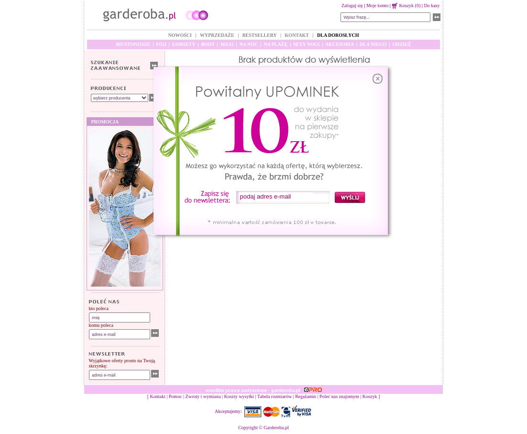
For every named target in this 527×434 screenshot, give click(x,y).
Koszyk (369, 396)
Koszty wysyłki (239, 396)
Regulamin (305, 396)
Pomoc (175, 396)
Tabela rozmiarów (274, 396)
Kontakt (157, 396)
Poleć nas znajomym (339, 396)
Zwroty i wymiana (203, 396)
